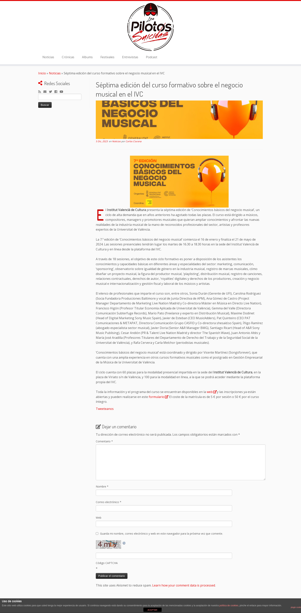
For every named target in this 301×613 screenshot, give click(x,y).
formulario (156, 397)
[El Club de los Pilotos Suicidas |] (150, 27)
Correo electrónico (108, 502)
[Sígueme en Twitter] (52, 91)
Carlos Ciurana (133, 141)
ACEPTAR (152, 610)
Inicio (42, 73)
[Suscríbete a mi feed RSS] (40, 91)
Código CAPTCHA (107, 563)
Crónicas (68, 57)
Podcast (151, 57)
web (210, 392)
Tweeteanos (105, 409)
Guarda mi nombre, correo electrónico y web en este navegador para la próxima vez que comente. (161, 533)
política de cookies (228, 605)
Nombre (102, 486)
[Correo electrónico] (46, 91)
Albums (87, 57)
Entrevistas (130, 57)
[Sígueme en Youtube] (63, 91)
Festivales (107, 57)
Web (98, 517)
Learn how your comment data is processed (183, 585)
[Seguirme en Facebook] (57, 91)
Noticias (48, 57)
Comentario (104, 441)
